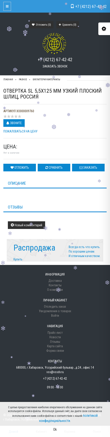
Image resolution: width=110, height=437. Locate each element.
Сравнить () (67, 24)
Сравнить (54, 167)
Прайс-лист (55, 332)
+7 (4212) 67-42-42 (55, 59)
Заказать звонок (55, 66)
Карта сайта (55, 346)
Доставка (55, 280)
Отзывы (55, 341)
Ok (55, 429)
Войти (55, 315)
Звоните (14, 123)
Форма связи (55, 350)
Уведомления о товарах (55, 311)
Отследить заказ (55, 306)
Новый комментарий (26, 225)
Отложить (20, 167)
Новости (55, 337)
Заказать (88, 167)
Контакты (55, 285)
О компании (55, 289)
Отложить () (41, 24)
